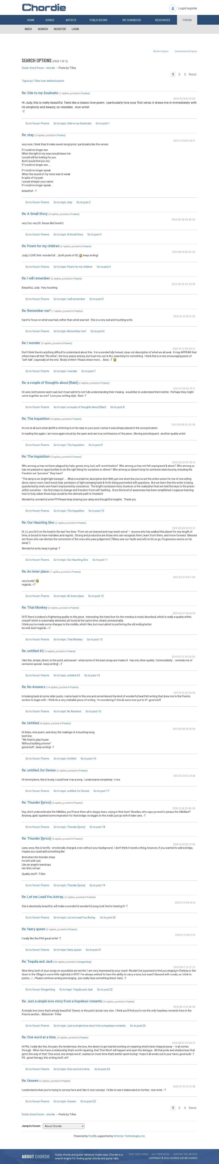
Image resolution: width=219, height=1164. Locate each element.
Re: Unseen (30, 1081)
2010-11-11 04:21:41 (185, 934)
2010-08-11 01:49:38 (184, 1006)
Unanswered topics (186, 51)
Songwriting (83, 961)
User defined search (52, 80)
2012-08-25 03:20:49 (183, 284)
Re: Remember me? (36, 311)
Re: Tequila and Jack (37, 961)
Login (75, 29)
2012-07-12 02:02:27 (184, 348)
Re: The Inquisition (36, 419)
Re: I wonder (31, 343)
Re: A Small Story (35, 214)
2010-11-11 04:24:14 (185, 902)
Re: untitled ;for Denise (39, 770)
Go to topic (72, 123)
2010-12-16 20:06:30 (184, 808)
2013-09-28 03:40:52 (183, 219)
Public (98, 20)
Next (192, 74)
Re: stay (28, 135)
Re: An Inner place (35, 571)
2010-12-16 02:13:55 (184, 844)
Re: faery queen (33, 929)
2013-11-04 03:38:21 (184, 140)
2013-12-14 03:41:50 (184, 98)
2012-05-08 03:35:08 (183, 424)
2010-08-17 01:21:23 (184, 967)
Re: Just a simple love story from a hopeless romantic (62, 1001)
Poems (85, 93)
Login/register (187, 8)
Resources (162, 20)
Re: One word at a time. (39, 1037)
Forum (187, 20)
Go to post (103, 123)
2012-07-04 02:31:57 (184, 388)
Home (31, 20)
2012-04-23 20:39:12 (183, 462)
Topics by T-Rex (31, 80)
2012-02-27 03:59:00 (183, 656)
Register (60, 29)
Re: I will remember (36, 278)
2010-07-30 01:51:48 (184, 1086)
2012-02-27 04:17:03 (184, 577)
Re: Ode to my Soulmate (40, 93)
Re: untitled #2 (33, 651)
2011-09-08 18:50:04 (184, 728)
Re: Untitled (30, 723)
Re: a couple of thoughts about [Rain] (50, 383)
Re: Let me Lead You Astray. (43, 897)
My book (132, 20)
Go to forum (37, 123)
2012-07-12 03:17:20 (184, 316)
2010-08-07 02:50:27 (183, 1043)
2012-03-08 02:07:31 (183, 528)
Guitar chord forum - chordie (38, 67)
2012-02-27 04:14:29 (184, 613)
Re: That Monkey (34, 607)
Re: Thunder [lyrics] (36, 802)
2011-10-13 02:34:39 (184, 692)
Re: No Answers (33, 687)
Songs (50, 20)
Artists (71, 20)
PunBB (92, 1136)
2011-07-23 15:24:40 (184, 775)
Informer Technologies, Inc (129, 1136)
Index (28, 29)
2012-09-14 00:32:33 (183, 251)
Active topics (160, 51)
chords (192, 1158)
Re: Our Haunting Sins (38, 522)
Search (43, 29)
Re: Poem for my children (41, 246)
